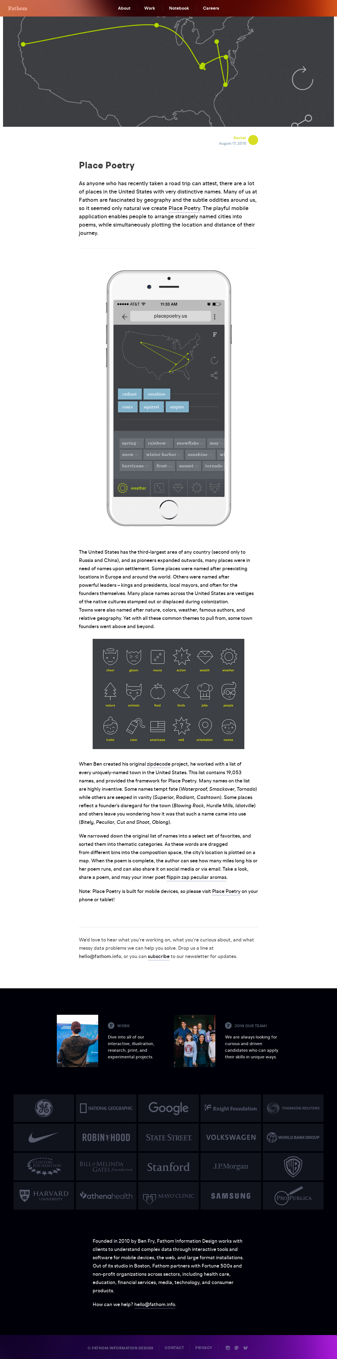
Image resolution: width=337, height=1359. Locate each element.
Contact (174, 1347)
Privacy (203, 1347)
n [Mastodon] (236, 1347)
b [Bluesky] (245, 1347)
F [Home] (17, 8)
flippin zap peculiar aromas (196, 877)
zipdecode (158, 764)
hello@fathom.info (154, 1303)
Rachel (240, 137)
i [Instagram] (228, 1347)
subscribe (159, 955)
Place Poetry (184, 208)
